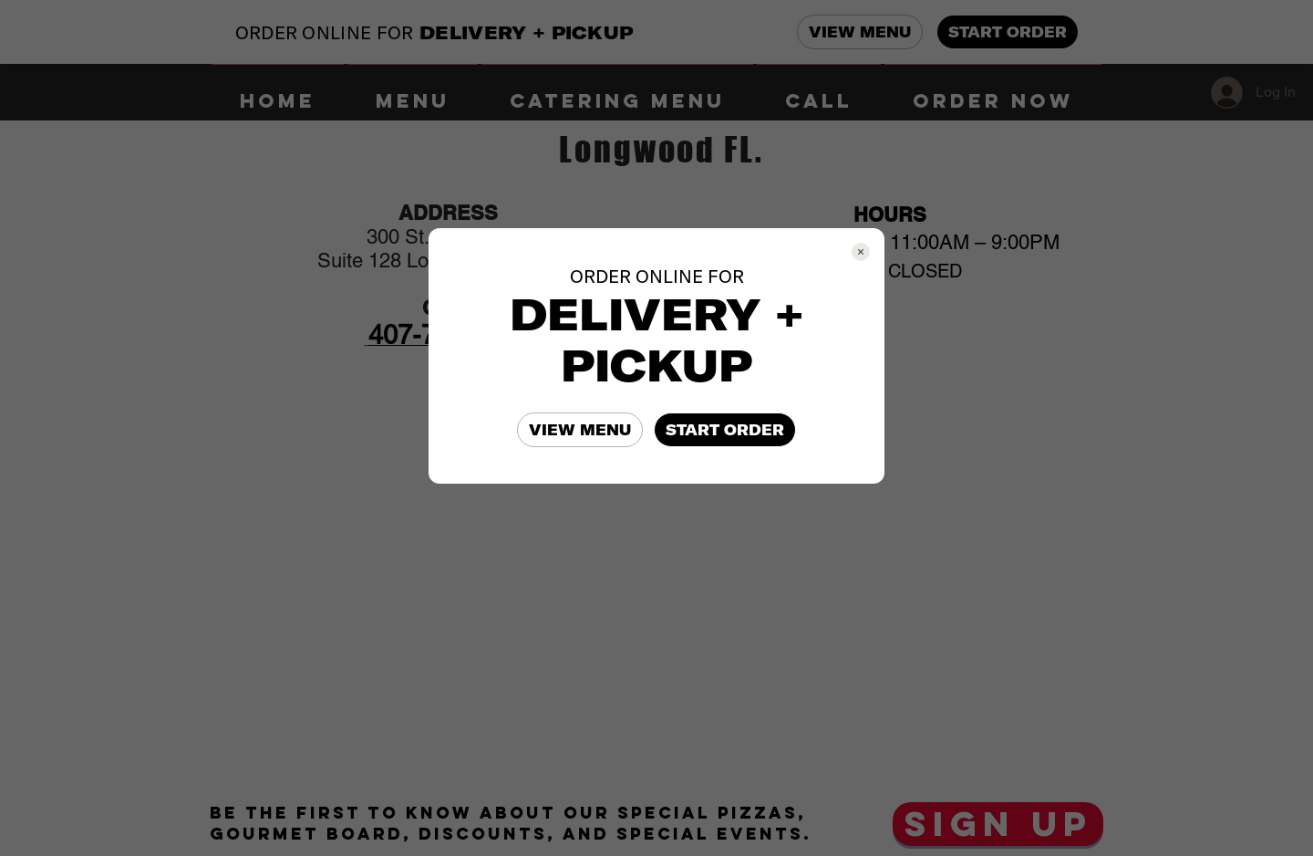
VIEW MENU (580, 430)
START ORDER (725, 430)
